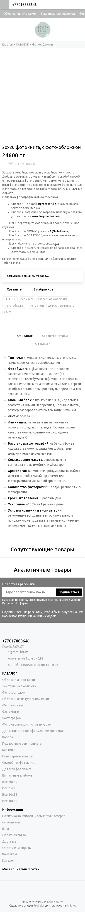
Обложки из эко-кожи (19, 13)
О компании (11, 822)
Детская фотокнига (61, 305)
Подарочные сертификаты (22, 743)
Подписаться (68, 592)
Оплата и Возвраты (17, 848)
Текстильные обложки (58, 13)
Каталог (8, 860)
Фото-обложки (14, 305)
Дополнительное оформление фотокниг (33, 731)
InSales (71, 905)
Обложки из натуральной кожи (25, 699)
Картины (8, 750)
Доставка (9, 841)
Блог (6, 828)
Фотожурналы (13, 705)
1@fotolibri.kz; (59, 231)
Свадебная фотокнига (53, 299)
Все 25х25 (9, 788)
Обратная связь (14, 835)
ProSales (39, 905)
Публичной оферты (15, 603)
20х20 (8, 312)
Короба (7, 737)
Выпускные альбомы (17, 775)
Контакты (9, 854)
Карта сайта (55, 901)
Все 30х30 (9, 801)
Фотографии (12, 718)
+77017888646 (24, 5)
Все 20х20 (27, 299)
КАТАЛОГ (10, 299)
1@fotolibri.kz (46, 203)
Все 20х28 (9, 794)
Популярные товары (17, 756)
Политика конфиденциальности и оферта (33, 816)
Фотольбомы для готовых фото (26, 724)
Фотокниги (36, 305)
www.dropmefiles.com (46, 216)
